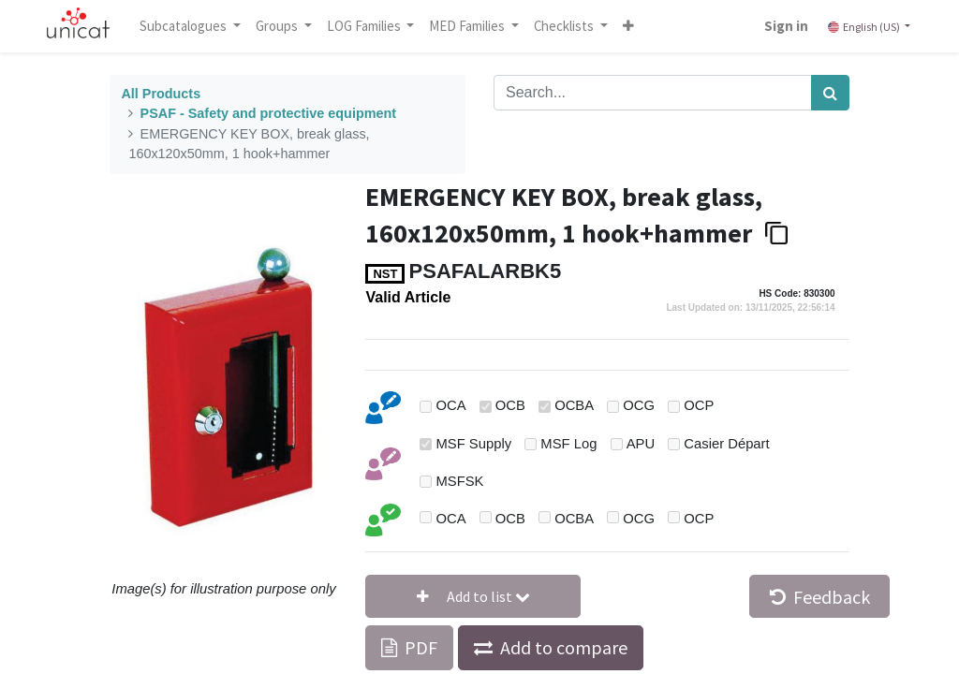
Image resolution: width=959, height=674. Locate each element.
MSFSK (460, 481)
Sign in (786, 26)
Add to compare (563, 647)
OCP (699, 405)
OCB (510, 405)
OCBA (574, 405)
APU (641, 443)
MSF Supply (474, 443)
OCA (451, 405)
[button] (628, 26)
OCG (639, 405)
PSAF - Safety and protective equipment (268, 113)
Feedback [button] (820, 596)
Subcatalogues (184, 26)
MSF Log (568, 443)
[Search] (830, 92)
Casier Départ (726, 443)
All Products (160, 93)
